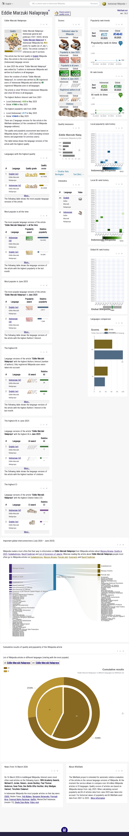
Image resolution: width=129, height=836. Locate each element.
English (7, 3)
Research (94, 4)
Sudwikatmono (14, 554)
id (49, 10)
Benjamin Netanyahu (41, 796)
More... (27, 195)
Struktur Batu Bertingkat (62, 173)
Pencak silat (63, 557)
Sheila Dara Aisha (22, 802)
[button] (41, 25)
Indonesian (67, 212)
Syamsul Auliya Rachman (19, 799)
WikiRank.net (122, 10)
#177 (104, 34)
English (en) (13, 174)
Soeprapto (73, 557)
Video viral (34, 802)
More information (98, 798)
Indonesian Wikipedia (114, 4)
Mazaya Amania (106, 551)
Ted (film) (78, 174)
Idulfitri (33, 799)
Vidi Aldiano (27, 796)
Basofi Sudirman (28, 554)
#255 (104, 86)
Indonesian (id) (15, 185)
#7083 (118, 86)
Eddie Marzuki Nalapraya (33, 40)
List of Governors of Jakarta (50, 554)
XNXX (6, 796)
